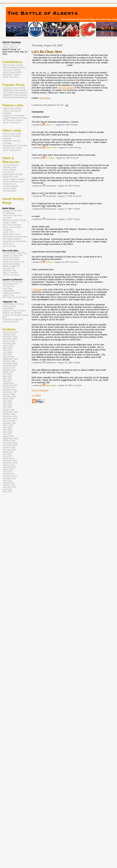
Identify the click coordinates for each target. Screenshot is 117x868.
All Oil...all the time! (12, 227)
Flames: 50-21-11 (11, 44)
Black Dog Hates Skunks (14, 220)
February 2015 (9, 487)
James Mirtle (51, 147)
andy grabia (51, 385)
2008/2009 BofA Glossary (15, 90)
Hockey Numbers (10, 322)
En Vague (50, 158)
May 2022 (7, 492)
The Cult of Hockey (12, 225)
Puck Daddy (8, 308)
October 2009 (9, 441)
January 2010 (9, 447)
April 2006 (7, 348)
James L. (50, 125)
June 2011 (7, 472)
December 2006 (10, 366)
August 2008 (8, 410)
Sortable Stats (9, 167)
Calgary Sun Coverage (13, 115)
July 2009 (7, 434)
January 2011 (9, 465)
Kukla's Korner (9, 306)
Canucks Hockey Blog (13, 255)
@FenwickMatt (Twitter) (14, 67)
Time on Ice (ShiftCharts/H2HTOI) (12, 173)
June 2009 (7, 432)
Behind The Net (10, 177)
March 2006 (8, 346)
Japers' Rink (8, 295)
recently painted (66, 87)
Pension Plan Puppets (13, 282)
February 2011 (9, 467)
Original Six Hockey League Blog (15, 316)
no (48, 72)
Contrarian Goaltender (13, 319)
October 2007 (9, 388)
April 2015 (7, 489)
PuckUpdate (8, 291)
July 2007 (7, 381)
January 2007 (9, 368)
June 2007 (7, 379)
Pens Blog (7, 288)
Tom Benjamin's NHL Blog (14, 253)
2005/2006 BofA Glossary (15, 97)
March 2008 (8, 399)
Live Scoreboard (10, 165)
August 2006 (8, 357)
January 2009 (9, 421)
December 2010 (10, 463)
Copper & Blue (10, 222)
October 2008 (9, 414)
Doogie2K (7, 229)
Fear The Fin (8, 268)
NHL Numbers (9, 191)
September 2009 (10, 438)
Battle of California (11, 266)
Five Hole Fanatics (12, 239)
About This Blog (10, 77)
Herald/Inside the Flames (15, 241)
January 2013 (9, 485)
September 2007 (10, 385)
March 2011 (8, 469)
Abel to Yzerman (10, 273)
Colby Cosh (8, 232)
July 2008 (7, 408)
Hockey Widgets (10, 186)
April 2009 (7, 427)
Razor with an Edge (12, 264)
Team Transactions (12, 122)
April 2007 (7, 374)
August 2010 (8, 458)
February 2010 (9, 450)
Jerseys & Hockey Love (13, 262)
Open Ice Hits (9, 246)
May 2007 (7, 377)
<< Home (36, 395)
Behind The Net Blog (12, 313)
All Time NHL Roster (12, 120)
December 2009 (10, 445)
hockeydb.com (10, 184)
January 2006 (9, 341)
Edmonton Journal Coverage (11, 142)
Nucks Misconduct (11, 259)
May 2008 (7, 403)
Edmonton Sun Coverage (15, 145)
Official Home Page (12, 108)
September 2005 (10, 332)
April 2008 (7, 401)
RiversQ (49, 262)
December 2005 (10, 339)
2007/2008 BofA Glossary (15, 93)
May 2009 (7, 430)
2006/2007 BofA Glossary (15, 95)
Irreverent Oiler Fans (12, 215)
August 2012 (8, 483)
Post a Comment (40, 390)
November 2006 (10, 363)
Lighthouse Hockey (11, 293)
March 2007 (8, 372)
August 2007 (8, 383)
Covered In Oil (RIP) (12, 211)
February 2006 (9, 343)
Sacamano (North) (11, 70)
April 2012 (7, 480)
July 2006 (7, 354)
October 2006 (9, 361)
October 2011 (9, 474)
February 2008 (9, 396)
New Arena (44, 98)
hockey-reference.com (13, 181)
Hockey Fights (9, 188)
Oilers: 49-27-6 (10, 47)
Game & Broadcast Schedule (11, 112)
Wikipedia (38, 289)
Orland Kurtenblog (11, 257)
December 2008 (10, 419)
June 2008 (7, 405)
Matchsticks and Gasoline (15, 236)
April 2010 (7, 454)
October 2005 (9, 335)
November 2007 (10, 390)
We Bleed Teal (9, 270)
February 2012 (9, 478)
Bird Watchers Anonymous (15, 297)
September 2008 (10, 412)
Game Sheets (9, 170)
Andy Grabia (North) (12, 72)
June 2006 (7, 352)
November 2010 (10, 461)
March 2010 (8, 452)
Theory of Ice (9, 286)
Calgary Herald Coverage (15, 118)
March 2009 (8, 425)
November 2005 (10, 337)
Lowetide (7, 218)
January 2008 (9, 394)
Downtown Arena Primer (14, 88)
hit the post (8, 244)
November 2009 (10, 443)
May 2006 (7, 350)
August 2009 (8, 436)
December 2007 (10, 392)
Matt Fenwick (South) (13, 65)
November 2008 (10, 416)
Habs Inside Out (10, 284)
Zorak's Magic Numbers (14, 179)
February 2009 (9, 423)
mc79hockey (9, 213)
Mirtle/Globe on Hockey (13, 304)
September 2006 (10, 359)
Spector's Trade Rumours (14, 311)
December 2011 (10, 476)
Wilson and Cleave (12, 234)
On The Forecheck (11, 275)
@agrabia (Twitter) (11, 74)
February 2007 (9, 370)
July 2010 (7, 456)
